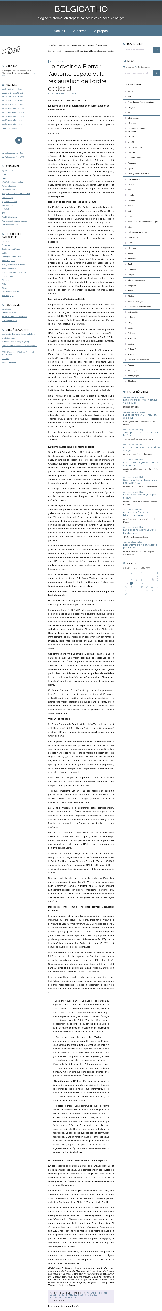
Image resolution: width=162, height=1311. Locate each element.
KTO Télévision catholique (13, 182)
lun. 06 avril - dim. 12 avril (12, 104)
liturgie (131, 275)
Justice (131, 264)
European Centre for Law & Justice (16, 193)
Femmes (131, 200)
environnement (134, 179)
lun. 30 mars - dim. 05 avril (13, 108)
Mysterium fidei (8, 338)
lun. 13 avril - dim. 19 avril (12, 100)
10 (126, 583)
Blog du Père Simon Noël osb (14, 272)
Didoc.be (5, 284)
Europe (131, 189)
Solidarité (132, 349)
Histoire (131, 216)
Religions (132, 322)
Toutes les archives (9, 128)
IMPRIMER (61, 93)
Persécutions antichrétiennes (139, 306)
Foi (58, 1295)
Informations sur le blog (138, 232)
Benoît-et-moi (7, 276)
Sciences (131, 333)
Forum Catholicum (9, 362)
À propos (101, 31)
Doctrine (103, 1293)
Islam (130, 243)
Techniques (132, 370)
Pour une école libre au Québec (14, 221)
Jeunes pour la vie (9, 313)
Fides (4, 178)
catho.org (5, 241)
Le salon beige (7, 197)
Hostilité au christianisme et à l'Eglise (143, 221)
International (133, 237)
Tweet (50, 93)
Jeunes (130, 253)
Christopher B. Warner (63, 100)
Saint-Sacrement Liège (11, 249)
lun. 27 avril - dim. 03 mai (12, 93)
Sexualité (132, 338)
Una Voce (5, 358)
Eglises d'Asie (7, 170)
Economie (132, 163)
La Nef (4, 253)
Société (131, 344)
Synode (131, 365)
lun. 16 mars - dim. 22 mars (13, 116)
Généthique (6, 309)
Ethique (131, 184)
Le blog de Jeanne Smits (11, 257)
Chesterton (6, 245)
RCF (3, 213)
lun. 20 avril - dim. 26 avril (12, 97)
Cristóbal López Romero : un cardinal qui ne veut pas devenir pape (77, 45)
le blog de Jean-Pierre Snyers (13, 264)
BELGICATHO (81, 9)
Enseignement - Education (138, 174)
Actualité (92, 1293)
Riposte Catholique (9, 201)
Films (130, 205)
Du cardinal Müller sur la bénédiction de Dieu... (135, 514)
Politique (131, 317)
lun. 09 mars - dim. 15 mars (13, 120)
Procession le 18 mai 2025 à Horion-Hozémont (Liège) (89, 51)
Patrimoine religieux (72, 1295)
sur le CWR (80, 100)
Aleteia (4, 288)
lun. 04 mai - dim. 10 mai (12, 89)
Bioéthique (132, 112)
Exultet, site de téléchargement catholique (18, 334)
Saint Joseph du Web (10, 268)
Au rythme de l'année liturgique (141, 102)
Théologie (73, 1297)
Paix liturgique (7, 295)
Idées (130, 227)
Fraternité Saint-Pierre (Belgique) (15, 342)
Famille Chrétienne (9, 217)
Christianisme (133, 118)
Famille (131, 195)
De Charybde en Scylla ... (12, 292)
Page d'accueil (54, 51)
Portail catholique (9, 186)
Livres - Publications (136, 280)
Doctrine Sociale (134, 158)
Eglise (53, 1295)
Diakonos (5, 280)
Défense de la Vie (135, 147)
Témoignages (133, 376)
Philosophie (133, 312)
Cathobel (5, 209)
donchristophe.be (8, 260)
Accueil (59, 31)
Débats (131, 142)
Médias (131, 296)
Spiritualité (132, 354)
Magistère (132, 285)
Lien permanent (60, 1293)
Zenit (4, 174)
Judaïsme (132, 259)
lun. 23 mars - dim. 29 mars (13, 112)
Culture (131, 136)
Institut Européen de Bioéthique (14, 316)
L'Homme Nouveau (9, 190)
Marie (130, 291)
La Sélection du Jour (10, 225)
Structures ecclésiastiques (138, 360)
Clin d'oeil (132, 123)
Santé (130, 328)
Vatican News (7, 205)
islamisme (132, 248)
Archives (79, 31)
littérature (132, 269)
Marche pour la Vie (9, 320)
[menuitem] (59, 30)
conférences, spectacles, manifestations (136, 129)
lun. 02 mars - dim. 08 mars (13, 124)
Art (129, 97)
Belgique (131, 107)
